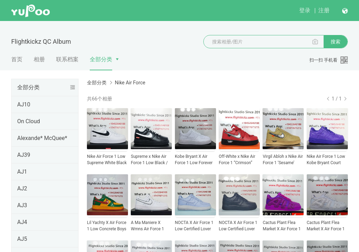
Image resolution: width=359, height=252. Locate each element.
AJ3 (22, 205)
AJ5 (22, 239)
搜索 (335, 41)
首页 (16, 59)
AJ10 (23, 104)
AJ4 (22, 222)
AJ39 (23, 155)
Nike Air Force (130, 82)
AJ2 (22, 188)
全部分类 (101, 59)
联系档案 (67, 59)
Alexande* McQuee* (42, 138)
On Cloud (28, 121)
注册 (324, 10)
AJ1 (22, 171)
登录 (304, 10)
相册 (39, 59)
